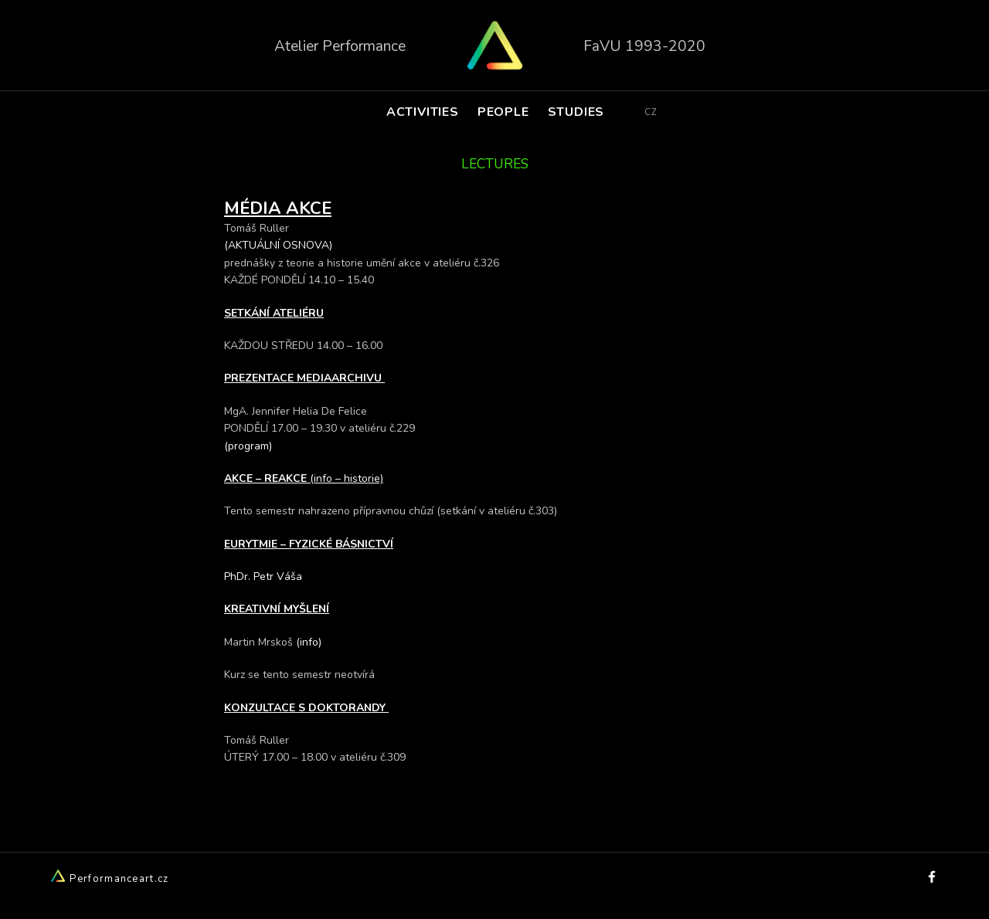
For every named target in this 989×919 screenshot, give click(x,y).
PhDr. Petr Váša (263, 576)
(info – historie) (346, 478)
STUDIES (576, 111)
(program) (248, 446)
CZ (650, 112)
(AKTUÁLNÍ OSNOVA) (279, 245)
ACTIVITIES (422, 111)
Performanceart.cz (109, 879)
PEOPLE (503, 111)
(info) (308, 642)
